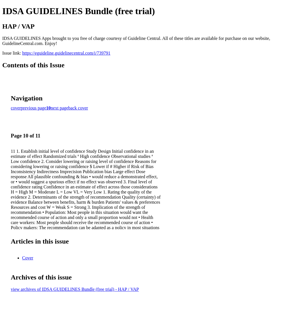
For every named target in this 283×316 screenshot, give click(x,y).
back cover (78, 108)
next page (59, 108)
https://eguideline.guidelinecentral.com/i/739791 (66, 53)
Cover (27, 257)
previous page (33, 108)
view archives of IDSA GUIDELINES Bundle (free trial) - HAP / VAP (75, 289)
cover (16, 108)
